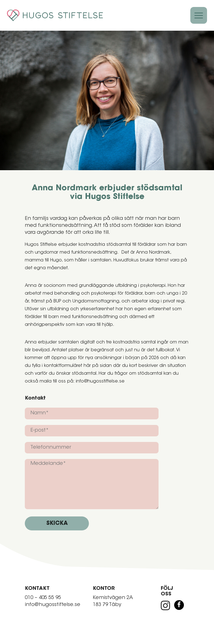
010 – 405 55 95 (43, 597)
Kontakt (35, 398)
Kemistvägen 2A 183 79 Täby (113, 601)
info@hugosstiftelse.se (52, 604)
